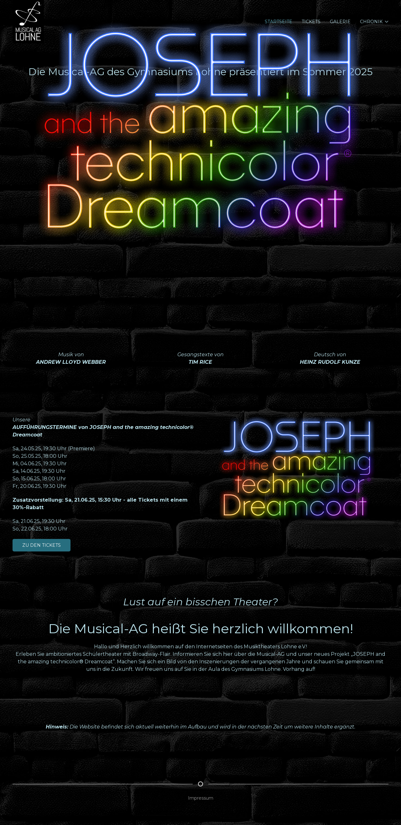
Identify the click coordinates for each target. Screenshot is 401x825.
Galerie (340, 21)
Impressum (200, 798)
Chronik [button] (374, 21)
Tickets (311, 21)
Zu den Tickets (41, 545)
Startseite (278, 21)
